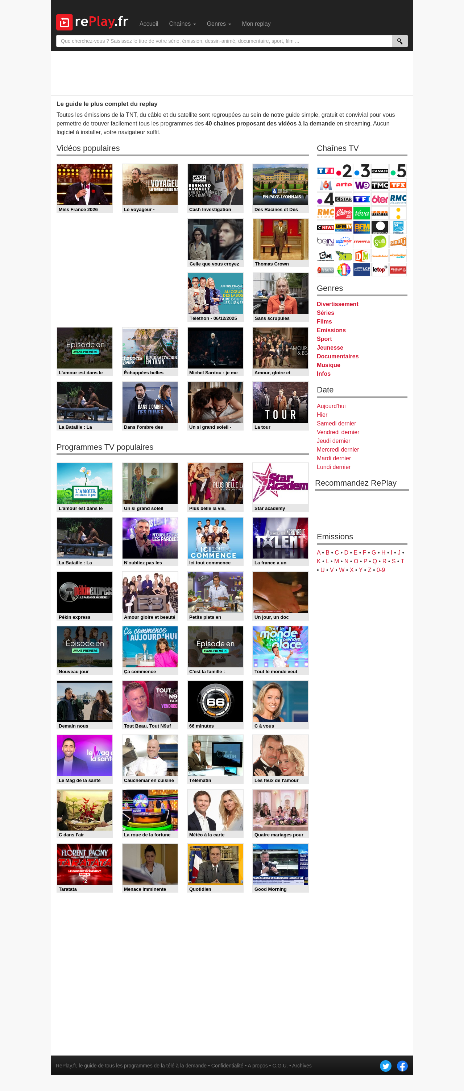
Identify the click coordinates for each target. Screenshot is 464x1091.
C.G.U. (280, 1066)
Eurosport (343, 241)
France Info (398, 213)
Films (324, 321)
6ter (380, 199)
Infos (324, 374)
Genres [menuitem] (219, 24)
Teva (361, 213)
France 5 (398, 170)
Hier (322, 415)
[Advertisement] (232, 72)
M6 (325, 185)
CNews (325, 227)
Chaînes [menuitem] (182, 24)
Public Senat (398, 269)
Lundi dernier (334, 467)
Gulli (380, 241)
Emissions (331, 330)
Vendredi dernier (338, 432)
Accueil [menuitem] (149, 24)
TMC (380, 185)
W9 (361, 185)
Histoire (325, 269)
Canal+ (380, 170)
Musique (328, 365)
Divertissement (338, 304)
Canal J (398, 241)
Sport (324, 339)
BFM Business (361, 227)
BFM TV (343, 227)
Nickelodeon (380, 255)
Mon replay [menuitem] (256, 24)
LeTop (380, 269)
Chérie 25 (343, 213)
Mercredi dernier (338, 449)
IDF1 (343, 269)
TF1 (325, 170)
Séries (325, 313)
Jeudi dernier (334, 441)
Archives (302, 1066)
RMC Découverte (398, 199)
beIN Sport (325, 241)
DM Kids (361, 255)
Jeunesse (330, 348)
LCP (361, 269)
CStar (343, 198)
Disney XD (343, 255)
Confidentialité (227, 1066)
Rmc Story (325, 213)
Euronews (380, 227)
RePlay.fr (66, 1066)
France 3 (361, 170)
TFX (398, 185)
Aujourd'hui (331, 406)
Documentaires (338, 356)
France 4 (325, 199)
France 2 (343, 170)
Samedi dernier (336, 423)
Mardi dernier (334, 458)
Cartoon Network (325, 255)
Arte (343, 185)
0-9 (381, 570)
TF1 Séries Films (361, 199)
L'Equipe (361, 241)
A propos (258, 1066)
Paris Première (380, 213)
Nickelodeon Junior (398, 255)
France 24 (398, 227)
